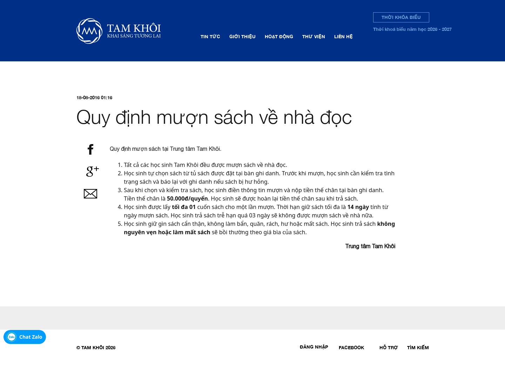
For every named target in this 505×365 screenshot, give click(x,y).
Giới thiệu (242, 36)
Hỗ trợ (388, 347)
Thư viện (313, 36)
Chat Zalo (30, 336)
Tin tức (210, 36)
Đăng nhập (314, 347)
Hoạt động (279, 36)
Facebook (351, 347)
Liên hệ (343, 36)
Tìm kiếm (418, 347)
